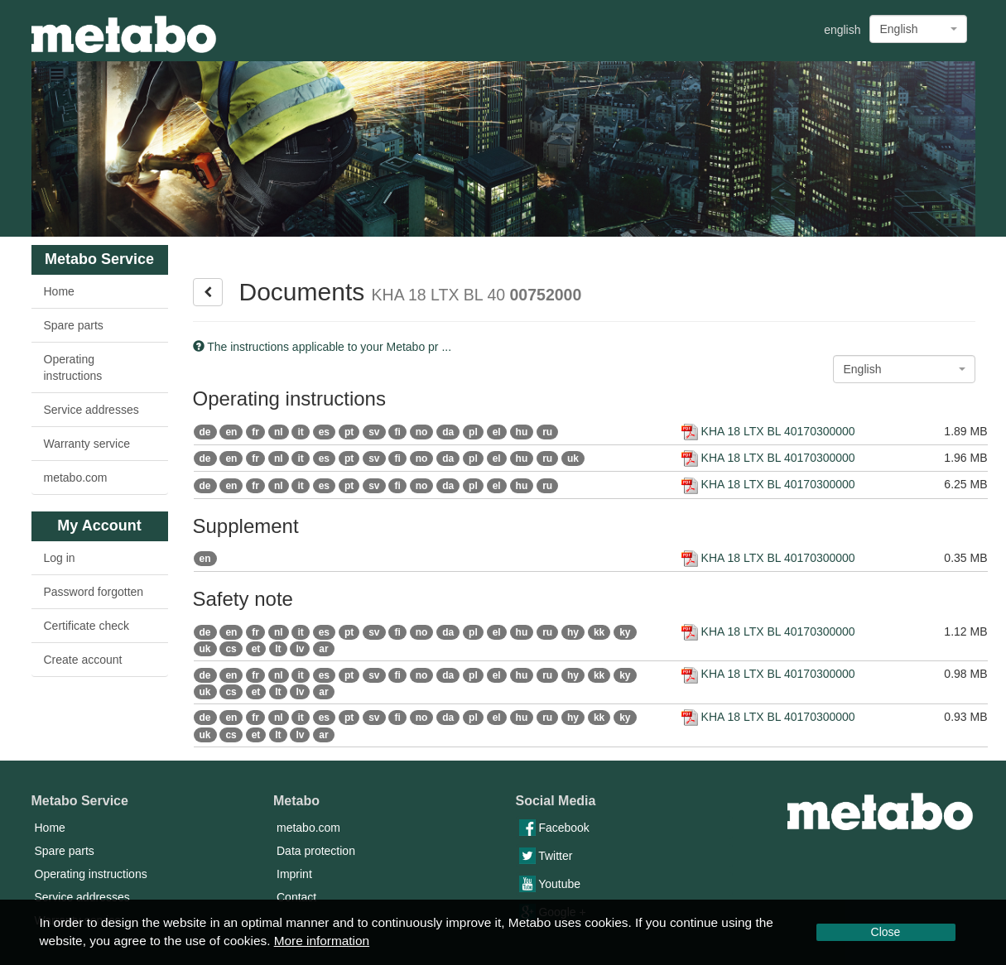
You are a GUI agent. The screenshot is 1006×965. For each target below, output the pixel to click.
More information (321, 941)
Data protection (316, 850)
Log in (59, 557)
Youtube (550, 884)
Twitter (546, 855)
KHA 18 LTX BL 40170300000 (768, 431)
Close (886, 932)
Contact (296, 897)
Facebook (554, 827)
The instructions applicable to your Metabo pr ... (322, 346)
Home (59, 291)
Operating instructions (73, 367)
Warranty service (87, 443)
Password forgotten (94, 591)
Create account (83, 659)
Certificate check (86, 625)
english (842, 29)
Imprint (294, 874)
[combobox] (918, 29)
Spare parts (73, 325)
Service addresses (91, 409)
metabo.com (76, 477)
